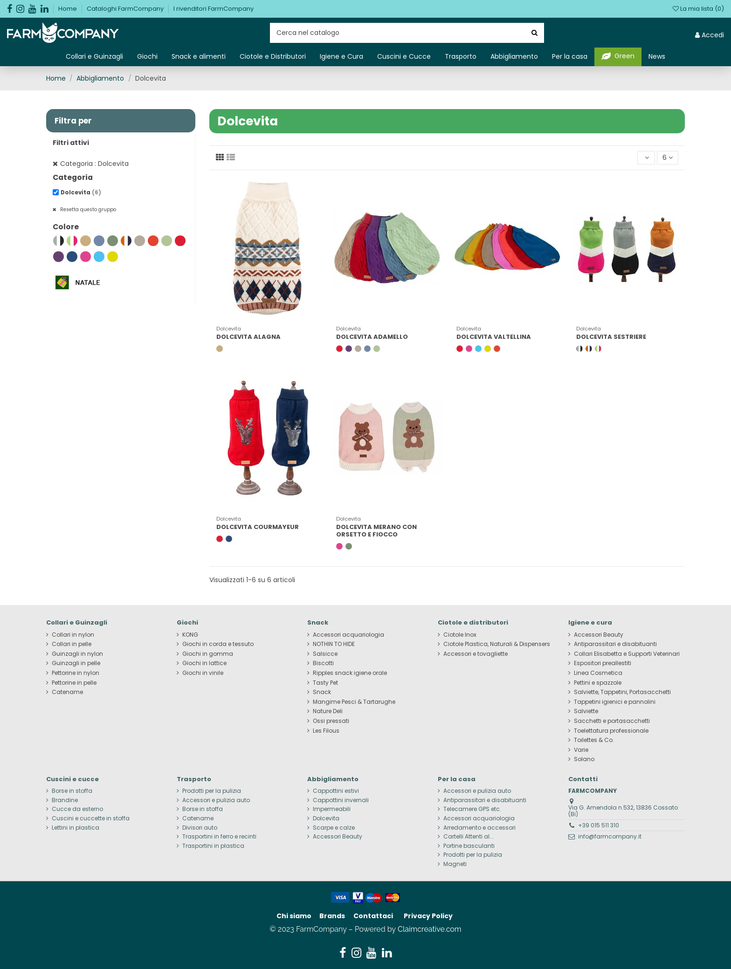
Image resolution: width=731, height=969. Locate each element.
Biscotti (323, 663)
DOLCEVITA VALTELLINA (493, 336)
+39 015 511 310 (598, 825)
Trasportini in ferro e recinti (219, 836)
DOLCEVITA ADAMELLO (372, 336)
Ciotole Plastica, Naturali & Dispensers (496, 644)
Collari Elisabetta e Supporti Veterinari (627, 654)
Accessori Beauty (598, 635)
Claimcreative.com (430, 929)
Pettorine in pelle (74, 683)
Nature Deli (328, 711)
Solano (584, 759)
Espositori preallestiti (602, 663)
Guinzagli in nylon (77, 654)
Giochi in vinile (202, 673)
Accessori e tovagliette (475, 654)
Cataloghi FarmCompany (126, 8)
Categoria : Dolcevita (94, 163)
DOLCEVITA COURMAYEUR (257, 526)
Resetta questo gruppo (87, 209)
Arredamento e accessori (479, 828)
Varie (581, 750)
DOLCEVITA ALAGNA (248, 336)
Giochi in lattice (204, 663)
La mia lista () (698, 8)
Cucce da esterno (77, 809)
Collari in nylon (73, 635)
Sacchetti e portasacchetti (612, 721)
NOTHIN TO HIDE (334, 644)
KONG (190, 635)
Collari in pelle (71, 644)
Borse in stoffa (72, 791)
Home (68, 8)
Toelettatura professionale (611, 731)
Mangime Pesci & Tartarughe (354, 702)
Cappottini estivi (336, 791)
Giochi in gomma (207, 654)
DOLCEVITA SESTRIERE (611, 336)
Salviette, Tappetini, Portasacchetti (622, 692)
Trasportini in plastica (213, 846)
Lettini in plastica (75, 828)
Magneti (455, 864)
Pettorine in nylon (75, 673)
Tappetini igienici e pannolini (614, 702)
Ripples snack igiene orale (350, 673)
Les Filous (326, 731)
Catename (67, 692)
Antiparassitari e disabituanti (615, 644)
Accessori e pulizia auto (216, 800)
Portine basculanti (469, 846)
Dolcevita (81, 192)
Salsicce (325, 654)
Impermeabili (332, 809)
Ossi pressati (331, 721)
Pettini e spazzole (597, 683)
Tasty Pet (325, 683)
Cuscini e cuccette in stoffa (91, 818)
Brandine (65, 800)
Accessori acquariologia (348, 635)
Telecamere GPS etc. (472, 809)
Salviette (586, 711)
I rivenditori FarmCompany (213, 8)
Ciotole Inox (459, 635)
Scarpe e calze (334, 828)
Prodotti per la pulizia (211, 791)
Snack (322, 692)
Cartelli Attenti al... (468, 836)
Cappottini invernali (341, 800)
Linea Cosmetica (598, 673)
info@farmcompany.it (609, 836)
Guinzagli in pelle (76, 663)
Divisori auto (199, 828)
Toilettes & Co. (594, 740)
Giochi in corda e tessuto (218, 644)
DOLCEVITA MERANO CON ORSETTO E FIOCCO (376, 530)
